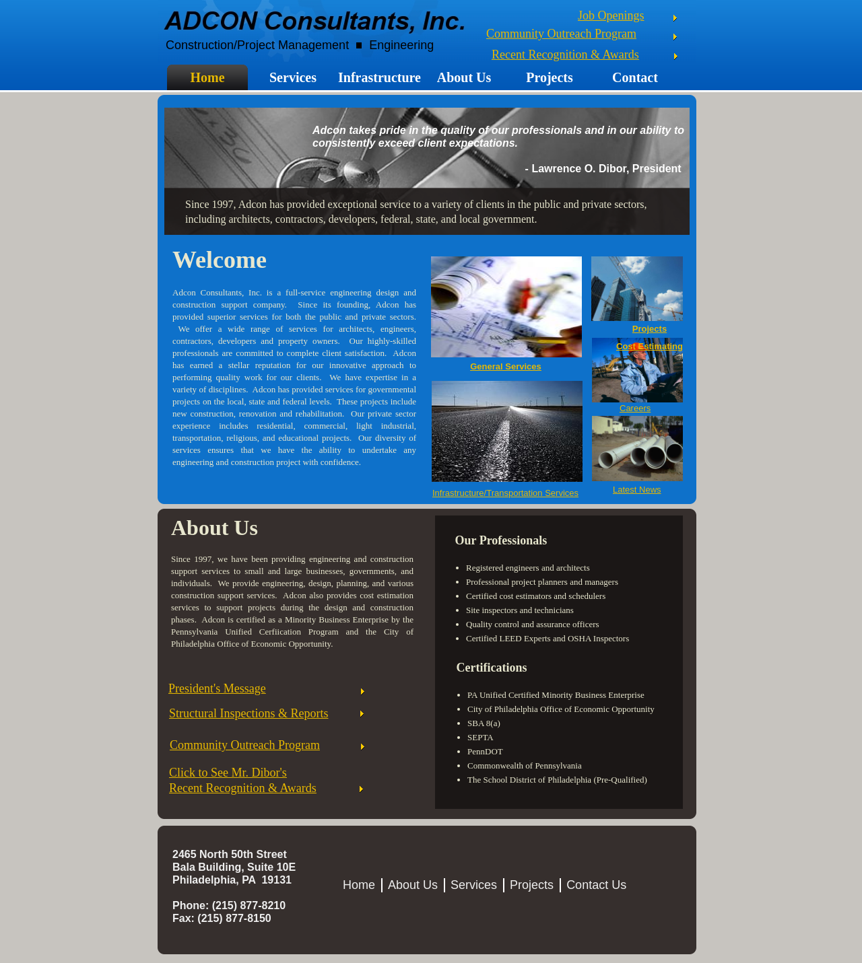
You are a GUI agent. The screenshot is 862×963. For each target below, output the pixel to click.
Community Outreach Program (561, 33)
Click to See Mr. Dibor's (228, 772)
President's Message (217, 688)
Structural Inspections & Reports (248, 713)
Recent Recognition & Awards (565, 54)
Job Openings (611, 15)
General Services (505, 366)
